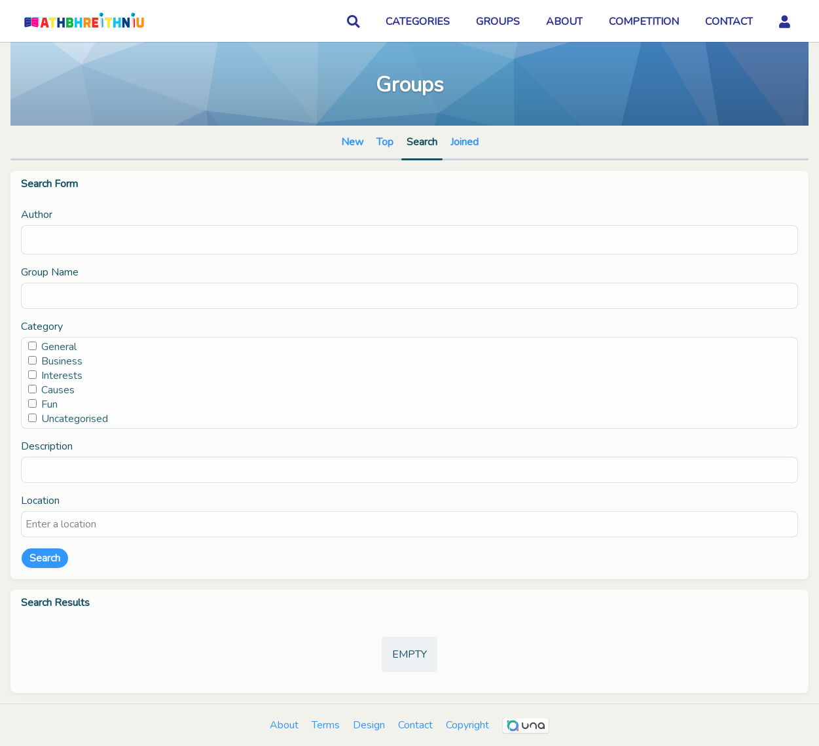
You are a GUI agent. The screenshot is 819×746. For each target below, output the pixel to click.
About (284, 725)
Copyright (467, 725)
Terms (326, 725)
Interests (61, 375)
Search (44, 558)
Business (61, 361)
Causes (58, 390)
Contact (415, 725)
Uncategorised (74, 419)
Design (369, 725)
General (59, 347)
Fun (49, 404)
